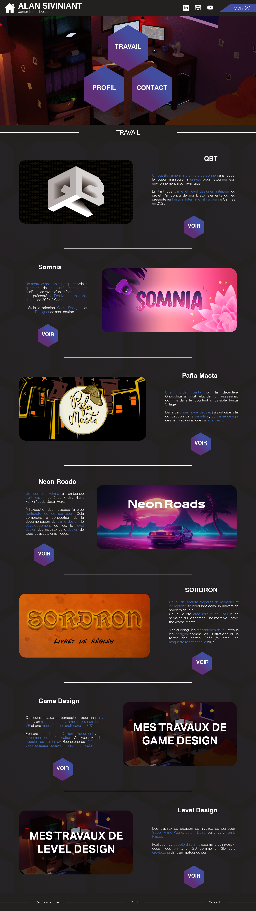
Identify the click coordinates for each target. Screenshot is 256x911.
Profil (134, 902)
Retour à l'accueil (47, 902)
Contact (214, 902)
